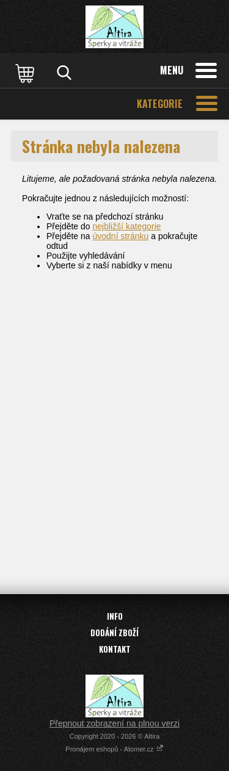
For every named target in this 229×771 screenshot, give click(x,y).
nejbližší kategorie (127, 226)
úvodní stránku (121, 236)
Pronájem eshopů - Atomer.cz (114, 749)
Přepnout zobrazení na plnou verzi (114, 723)
